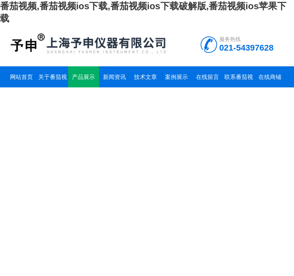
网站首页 (21, 77)
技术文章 (145, 77)
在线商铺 (269, 77)
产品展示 (83, 77)
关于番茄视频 (52, 80)
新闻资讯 (114, 77)
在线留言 (207, 77)
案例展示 (176, 77)
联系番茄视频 (238, 80)
